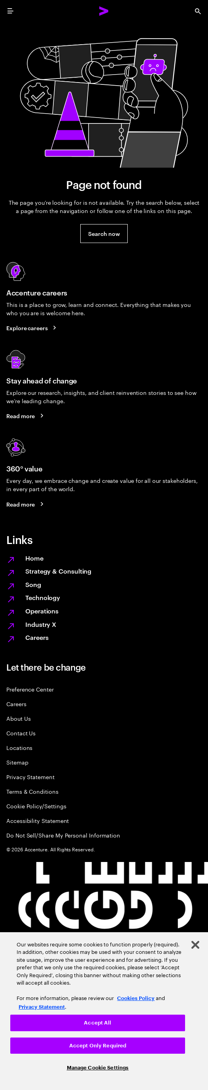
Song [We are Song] (33, 584)
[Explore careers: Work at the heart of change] (32, 327)
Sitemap (17, 762)
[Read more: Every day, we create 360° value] (26, 503)
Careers (16, 703)
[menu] (10, 11)
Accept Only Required (98, 1045)
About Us (18, 718)
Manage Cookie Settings (98, 1067)
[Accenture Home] (104, 11)
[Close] (195, 945)
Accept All (97, 1022)
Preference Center (30, 689)
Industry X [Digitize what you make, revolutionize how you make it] (40, 624)
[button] (103, 233)
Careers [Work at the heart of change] (36, 637)
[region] (104, 1011)
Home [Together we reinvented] (34, 557)
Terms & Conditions (32, 791)
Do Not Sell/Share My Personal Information (63, 835)
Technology (42, 597)
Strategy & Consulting (58, 571)
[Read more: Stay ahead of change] (26, 415)
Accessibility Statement (37, 820)
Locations (19, 747)
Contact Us (21, 733)
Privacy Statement (30, 776)
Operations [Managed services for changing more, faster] (42, 610)
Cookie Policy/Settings (36, 806)
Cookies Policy (136, 998)
